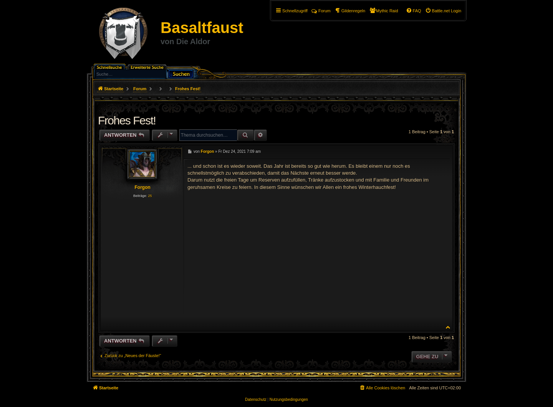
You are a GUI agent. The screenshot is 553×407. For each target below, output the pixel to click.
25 (150, 196)
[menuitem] (443, 10)
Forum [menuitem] (321, 10)
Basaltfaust (202, 27)
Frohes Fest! (187, 88)
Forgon (142, 187)
